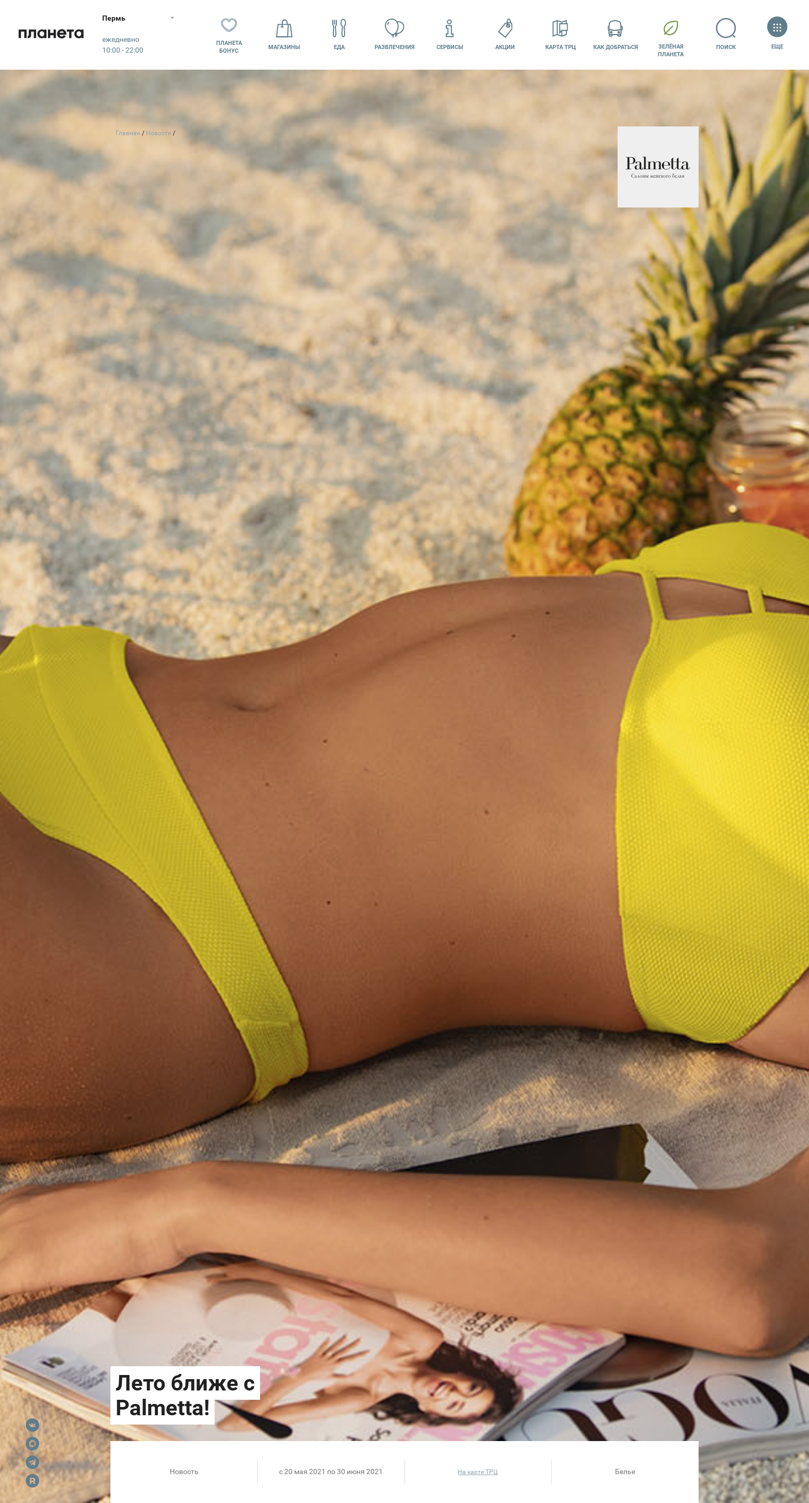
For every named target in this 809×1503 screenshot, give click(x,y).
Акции (505, 34)
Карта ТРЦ (560, 34)
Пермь (114, 18)
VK (32, 1425)
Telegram (32, 1462)
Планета (51, 35)
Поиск (726, 34)
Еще (777, 34)
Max (32, 1443)
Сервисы (449, 34)
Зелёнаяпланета (671, 34)
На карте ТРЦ (478, 1472)
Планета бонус (229, 34)
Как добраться (615, 34)
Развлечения (395, 34)
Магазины (284, 34)
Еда (339, 34)
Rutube (32, 1481)
